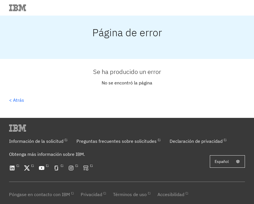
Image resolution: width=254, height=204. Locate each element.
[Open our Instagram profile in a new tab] (72, 168)
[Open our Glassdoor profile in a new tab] (57, 168)
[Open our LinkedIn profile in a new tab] (13, 168)
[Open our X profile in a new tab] (28, 168)
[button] (244, 8)
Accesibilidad (170, 194)
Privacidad (91, 194)
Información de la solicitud (36, 141)
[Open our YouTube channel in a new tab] (42, 168)
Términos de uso (130, 194)
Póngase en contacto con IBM (39, 194)
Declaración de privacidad (196, 141)
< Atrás (16, 100)
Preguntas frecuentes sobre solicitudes (116, 141)
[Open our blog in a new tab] (87, 168)
